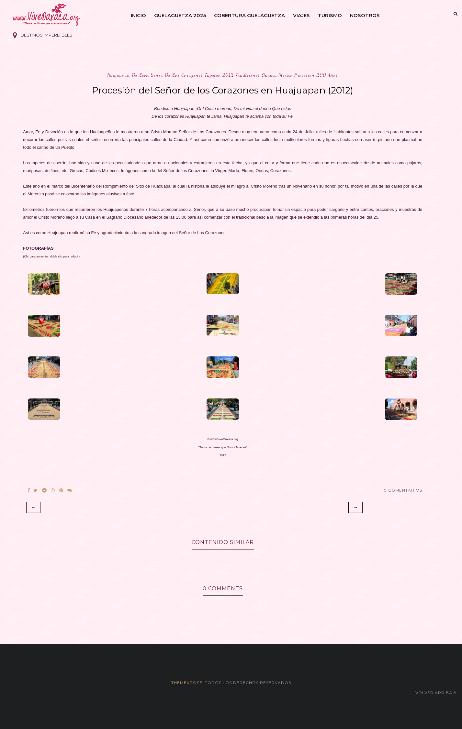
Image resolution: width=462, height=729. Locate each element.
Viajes (301, 15)
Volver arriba (435, 692)
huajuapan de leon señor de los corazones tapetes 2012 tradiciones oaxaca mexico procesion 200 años (222, 75)
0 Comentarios (403, 490)
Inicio (138, 15)
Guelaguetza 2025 (180, 15)
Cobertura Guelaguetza (249, 15)
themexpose (186, 682)
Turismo (330, 15)
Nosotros (365, 15)
